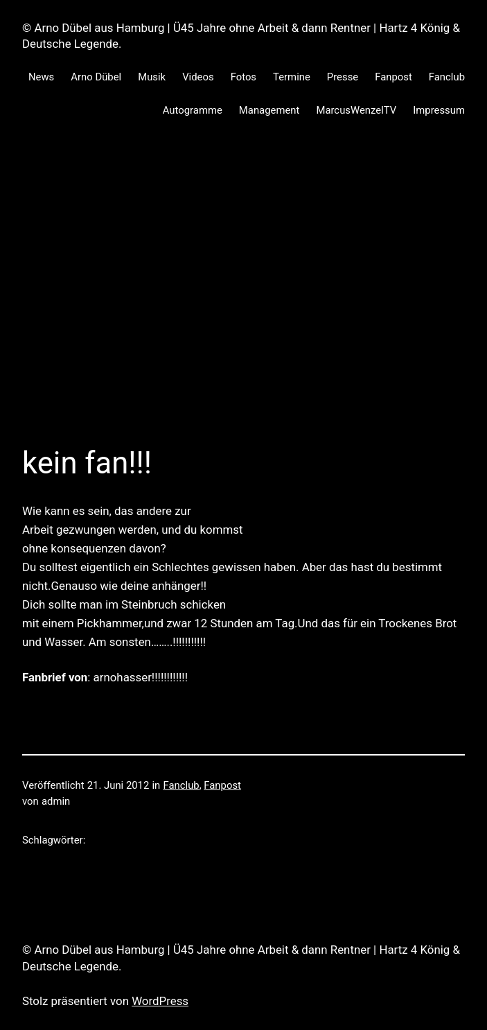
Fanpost (222, 785)
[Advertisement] (243, 283)
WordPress (160, 1001)
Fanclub (181, 785)
